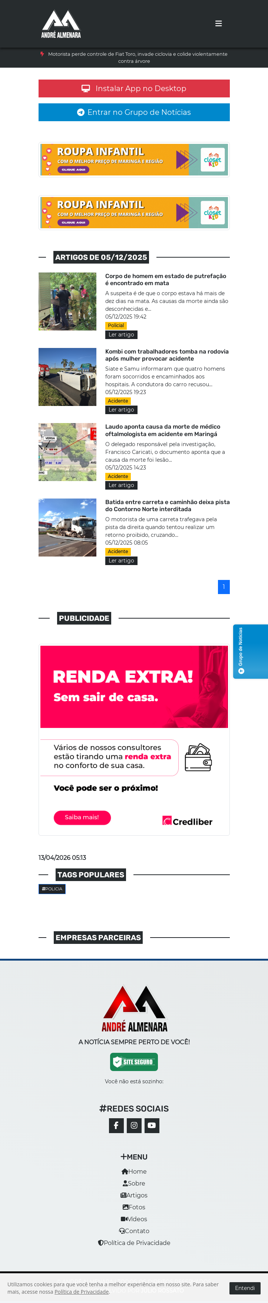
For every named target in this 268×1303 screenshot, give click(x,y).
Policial (116, 325)
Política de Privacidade (134, 1242)
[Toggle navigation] (219, 24)
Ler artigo (121, 334)
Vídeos (134, 1219)
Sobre (134, 1183)
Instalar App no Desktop (134, 88)
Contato (134, 1231)
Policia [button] (52, 888)
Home (134, 1171)
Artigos (134, 1195)
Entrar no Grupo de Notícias (134, 112)
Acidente (118, 401)
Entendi (245, 1288)
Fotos (134, 1207)
